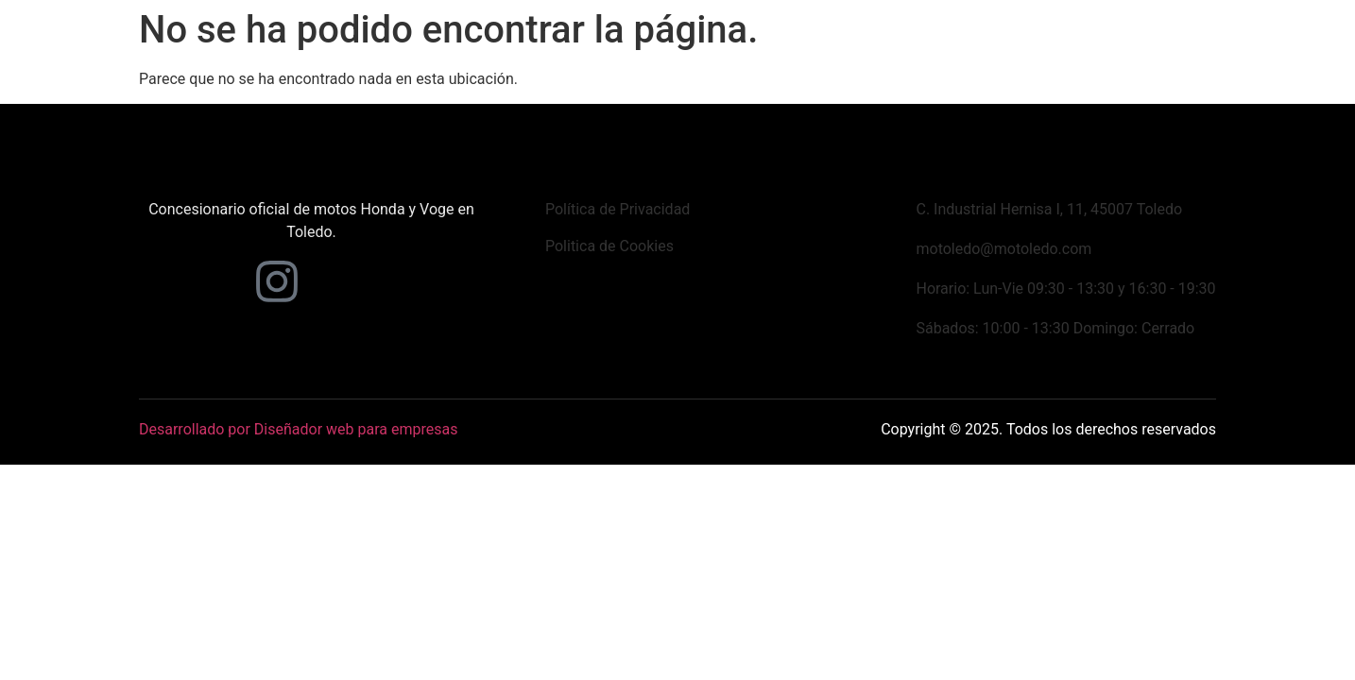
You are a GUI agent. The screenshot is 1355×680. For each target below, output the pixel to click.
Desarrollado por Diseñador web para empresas (298, 429)
